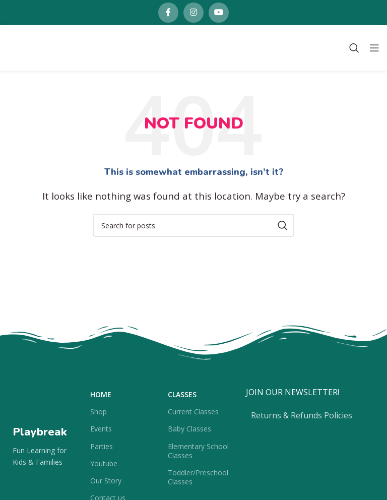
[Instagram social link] (193, 13)
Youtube (103, 463)
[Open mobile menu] (374, 48)
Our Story (105, 480)
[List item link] (310, 415)
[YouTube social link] (219, 13)
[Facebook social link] (168, 13)
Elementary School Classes (198, 451)
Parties (101, 446)
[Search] (354, 48)
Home (100, 394)
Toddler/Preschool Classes (198, 477)
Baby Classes (189, 428)
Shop (98, 411)
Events (101, 428)
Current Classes (193, 411)
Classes (182, 394)
